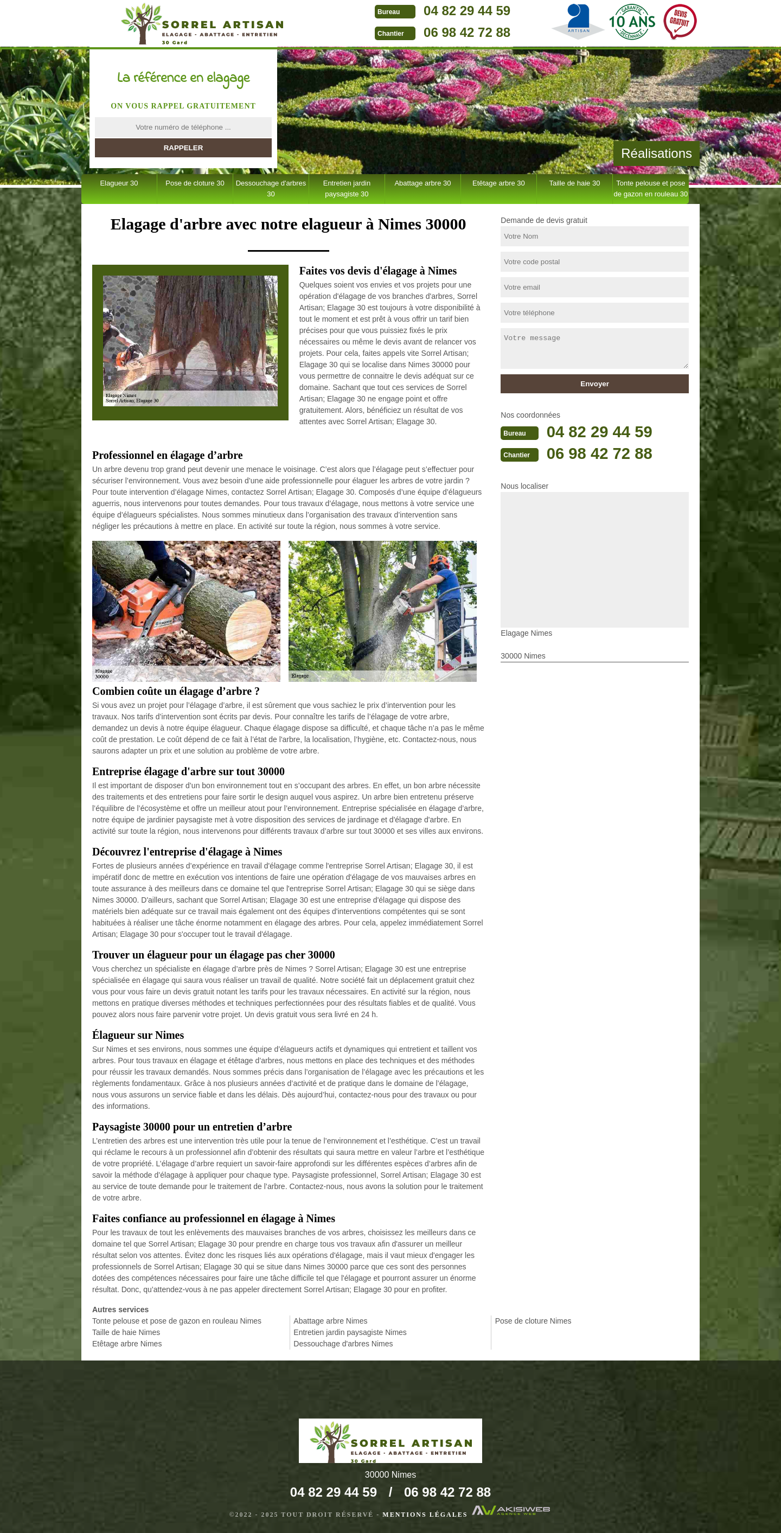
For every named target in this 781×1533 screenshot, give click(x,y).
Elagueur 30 (119, 183)
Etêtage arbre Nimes (127, 1343)
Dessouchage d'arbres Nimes (343, 1343)
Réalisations (656, 153)
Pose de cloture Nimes (533, 1321)
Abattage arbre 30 (422, 183)
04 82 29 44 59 (450, 10)
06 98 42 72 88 (450, 32)
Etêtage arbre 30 (498, 183)
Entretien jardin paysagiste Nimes (350, 1332)
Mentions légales (425, 1514)
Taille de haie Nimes (126, 1332)
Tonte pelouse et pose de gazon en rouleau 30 (651, 188)
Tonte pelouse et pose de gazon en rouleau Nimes (176, 1321)
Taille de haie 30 (574, 183)
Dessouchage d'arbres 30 (271, 188)
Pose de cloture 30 (194, 183)
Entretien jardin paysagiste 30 (346, 188)
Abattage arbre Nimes (330, 1321)
